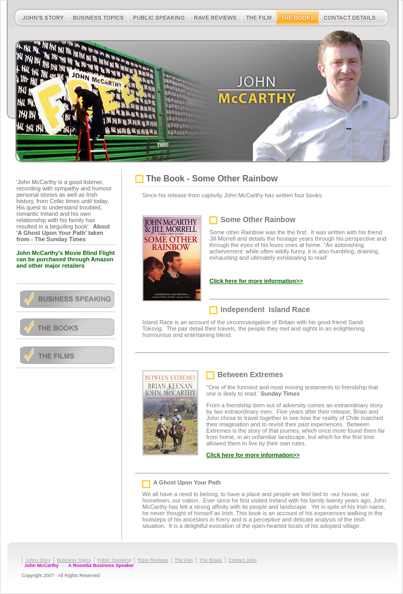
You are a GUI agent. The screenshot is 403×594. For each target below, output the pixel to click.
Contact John (242, 560)
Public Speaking (114, 560)
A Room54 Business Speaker (101, 565)
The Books (210, 560)
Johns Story (38, 560)
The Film (184, 560)
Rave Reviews (153, 560)
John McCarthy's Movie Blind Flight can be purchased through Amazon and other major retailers (65, 259)
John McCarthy (41, 565)
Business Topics (74, 560)
